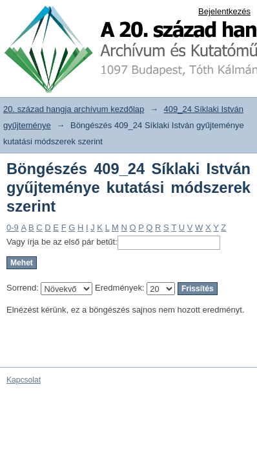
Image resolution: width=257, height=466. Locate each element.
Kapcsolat (23, 379)
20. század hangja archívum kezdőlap (73, 109)
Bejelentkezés (224, 11)
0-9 (12, 227)
